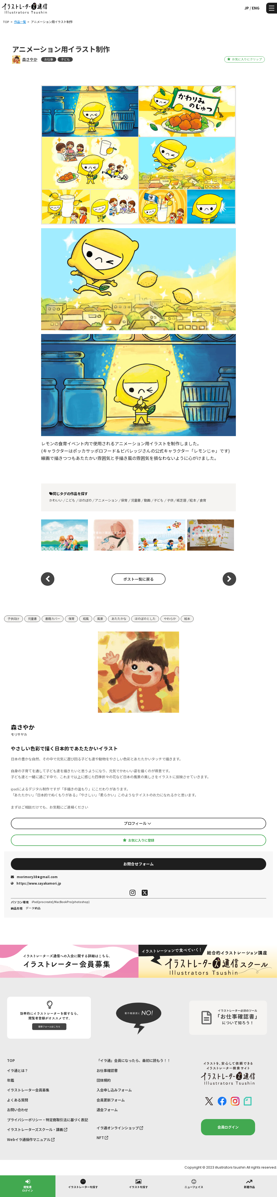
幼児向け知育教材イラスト (210, 535)
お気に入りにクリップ (244, 59)
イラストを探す (138, 1183)
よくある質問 (17, 1100)
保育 (124, 500)
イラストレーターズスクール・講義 (37, 1129)
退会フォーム (107, 1109)
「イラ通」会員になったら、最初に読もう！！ (133, 1060)
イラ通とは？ (17, 1070)
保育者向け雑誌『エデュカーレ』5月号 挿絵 (113, 535)
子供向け (13, 618)
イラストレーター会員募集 (28, 1090)
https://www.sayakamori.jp (36, 883)
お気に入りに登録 (138, 840)
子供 (170, 500)
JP (246, 8)
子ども (65, 59)
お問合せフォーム (138, 863)
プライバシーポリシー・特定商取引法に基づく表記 (47, 1119)
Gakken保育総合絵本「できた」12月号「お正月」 (161, 535)
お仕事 (48, 59)
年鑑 (10, 1080)
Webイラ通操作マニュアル (31, 1139)
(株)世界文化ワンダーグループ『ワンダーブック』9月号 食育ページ (64, 535)
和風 (86, 618)
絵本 (193, 500)
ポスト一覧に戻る (138, 579)
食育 (203, 500)
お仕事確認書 (107, 1070)
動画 (147, 500)
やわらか (170, 618)
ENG (255, 8)
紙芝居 (181, 500)
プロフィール (137, 823)
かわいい (55, 500)
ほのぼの (85, 500)
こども (70, 500)
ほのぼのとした (145, 618)
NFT (102, 1137)
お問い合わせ (17, 1109)
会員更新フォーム (111, 1100)
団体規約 (104, 1080)
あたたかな (118, 618)
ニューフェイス (193, 1183)
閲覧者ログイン (27, 1185)
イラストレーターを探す (83, 1183)
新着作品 (249, 1183)
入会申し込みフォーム (114, 1090)
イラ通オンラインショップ (120, 1127)
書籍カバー (52, 618)
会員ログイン (228, 1127)
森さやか (29, 59)
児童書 (136, 500)
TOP (11, 1060)
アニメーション (106, 500)
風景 (100, 618)
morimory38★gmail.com (34, 877)
